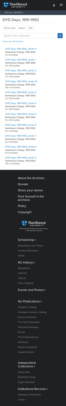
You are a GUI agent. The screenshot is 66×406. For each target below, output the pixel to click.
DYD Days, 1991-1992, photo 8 (20, 146)
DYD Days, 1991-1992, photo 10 (21, 81)
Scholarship (27, 240)
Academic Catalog (27, 307)
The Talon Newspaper (29, 322)
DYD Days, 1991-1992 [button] (14, 12)
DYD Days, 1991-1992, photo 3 (20, 92)
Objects (22, 278)
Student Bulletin (26, 352)
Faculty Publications (28, 250)
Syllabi (21, 255)
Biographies (24, 268)
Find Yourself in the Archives (31, 198)
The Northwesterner (28, 337)
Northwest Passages (28, 327)
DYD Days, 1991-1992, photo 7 (20, 135)
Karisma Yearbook (27, 317)
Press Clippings (26, 283)
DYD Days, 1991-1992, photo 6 (20, 124)
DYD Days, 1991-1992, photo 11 (20, 48)
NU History (26, 262)
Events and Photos (32, 290)
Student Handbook (27, 347)
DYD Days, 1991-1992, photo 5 (20, 114)
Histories (22, 273)
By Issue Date (10, 28)
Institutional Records (33, 389)
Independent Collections (27, 364)
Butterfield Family (27, 377)
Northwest (23, 342)
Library (21, 399)
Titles (31, 28)
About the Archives (31, 178)
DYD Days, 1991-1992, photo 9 (20, 157)
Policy (22, 206)
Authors (22, 28)
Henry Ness (24, 372)
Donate (23, 184)
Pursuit (21, 332)
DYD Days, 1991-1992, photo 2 (20, 70)
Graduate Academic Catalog (32, 312)
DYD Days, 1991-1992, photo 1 (20, 59)
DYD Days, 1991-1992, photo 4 (20, 103)
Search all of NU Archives (13, 41)
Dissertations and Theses (30, 245)
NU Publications (30, 301)
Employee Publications (29, 394)
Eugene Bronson (26, 382)
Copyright (24, 212)
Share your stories (30, 190)
